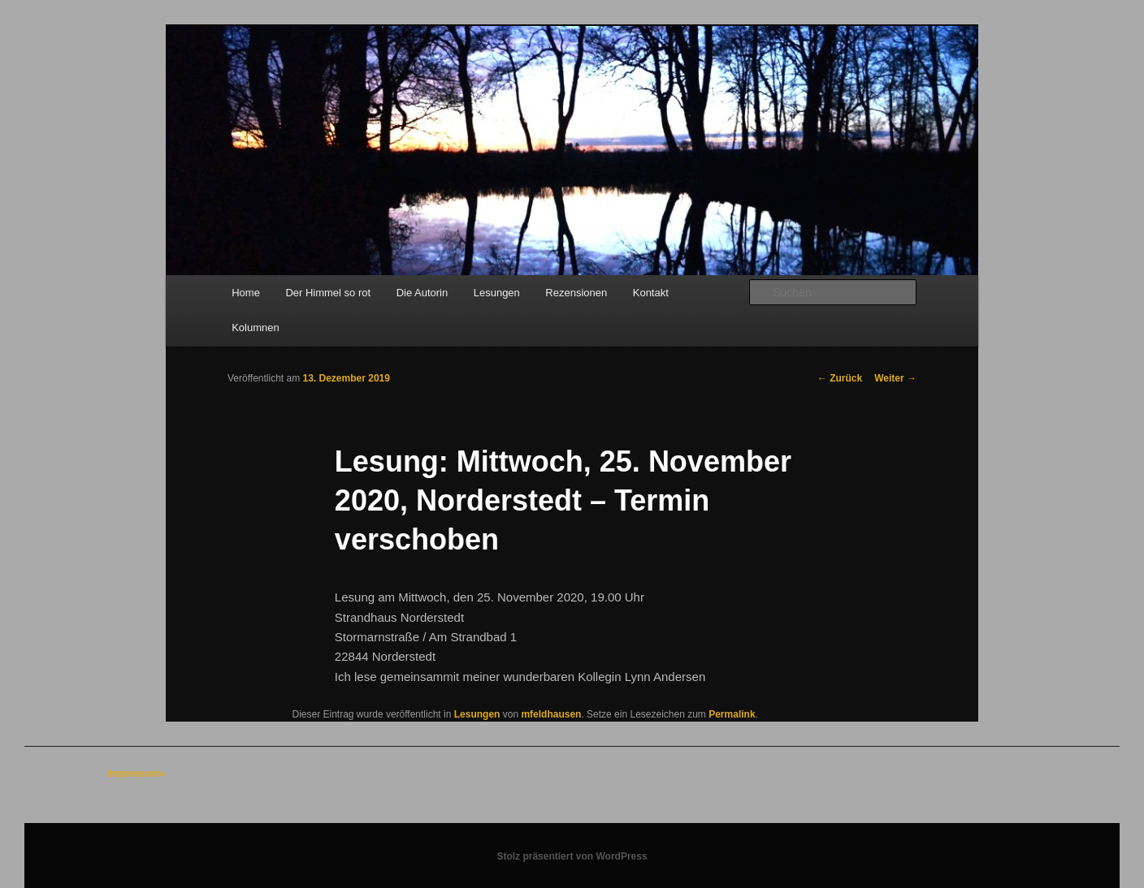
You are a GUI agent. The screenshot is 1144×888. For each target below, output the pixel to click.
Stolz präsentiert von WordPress (571, 856)
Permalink (731, 714)
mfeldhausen (551, 714)
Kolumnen (256, 327)
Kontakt (651, 293)
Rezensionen (576, 293)
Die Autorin (422, 293)
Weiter (895, 378)
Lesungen (497, 293)
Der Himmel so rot (327, 293)
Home (246, 293)
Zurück (839, 378)
